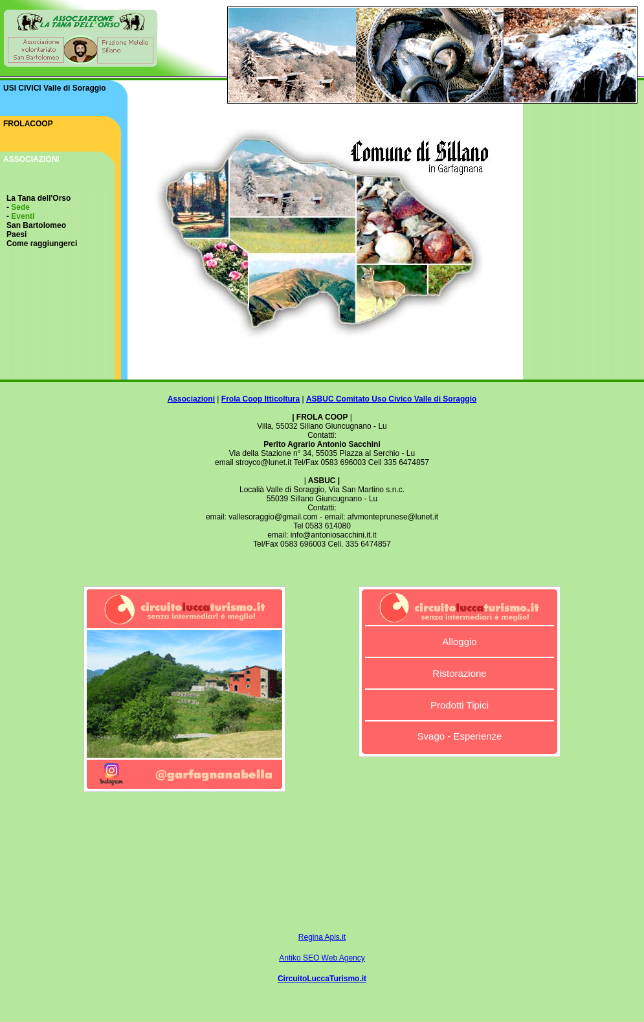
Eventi (22, 216)
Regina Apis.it (322, 937)
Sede (20, 207)
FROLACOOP (28, 123)
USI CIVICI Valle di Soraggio (54, 88)
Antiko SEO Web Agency (322, 957)
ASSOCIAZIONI (31, 159)
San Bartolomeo (36, 225)
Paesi (16, 234)
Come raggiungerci (41, 243)
